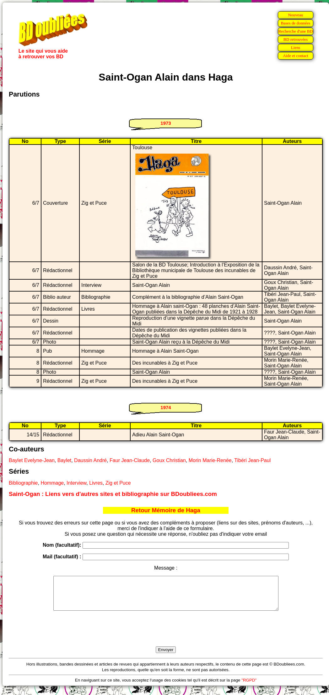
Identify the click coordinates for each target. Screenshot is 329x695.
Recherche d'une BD (295, 31)
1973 (165, 123)
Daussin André (90, 460)
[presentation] (165, 636)
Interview (76, 483)
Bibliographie (23, 483)
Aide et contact (295, 55)
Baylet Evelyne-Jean (32, 460)
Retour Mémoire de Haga (165, 510)
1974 (165, 407)
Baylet (64, 460)
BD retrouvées (295, 39)
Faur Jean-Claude (130, 460)
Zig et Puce (118, 483)
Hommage (52, 483)
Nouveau (295, 15)
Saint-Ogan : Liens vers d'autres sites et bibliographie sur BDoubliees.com (113, 494)
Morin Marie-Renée (210, 460)
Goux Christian (169, 460)
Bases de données (295, 23)
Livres (96, 483)
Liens (295, 47)
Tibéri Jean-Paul (252, 460)
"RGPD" (248, 686)
